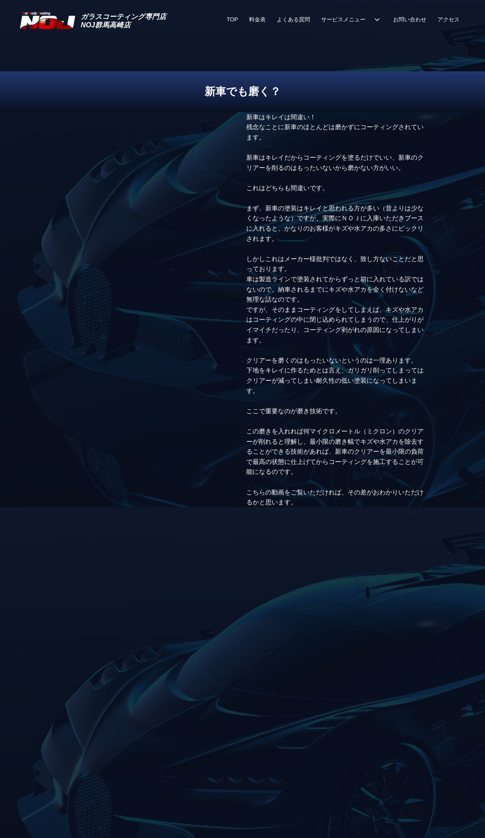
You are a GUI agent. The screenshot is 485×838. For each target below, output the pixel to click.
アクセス (448, 19)
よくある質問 (293, 19)
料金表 (257, 19)
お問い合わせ (409, 19)
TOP (232, 19)
